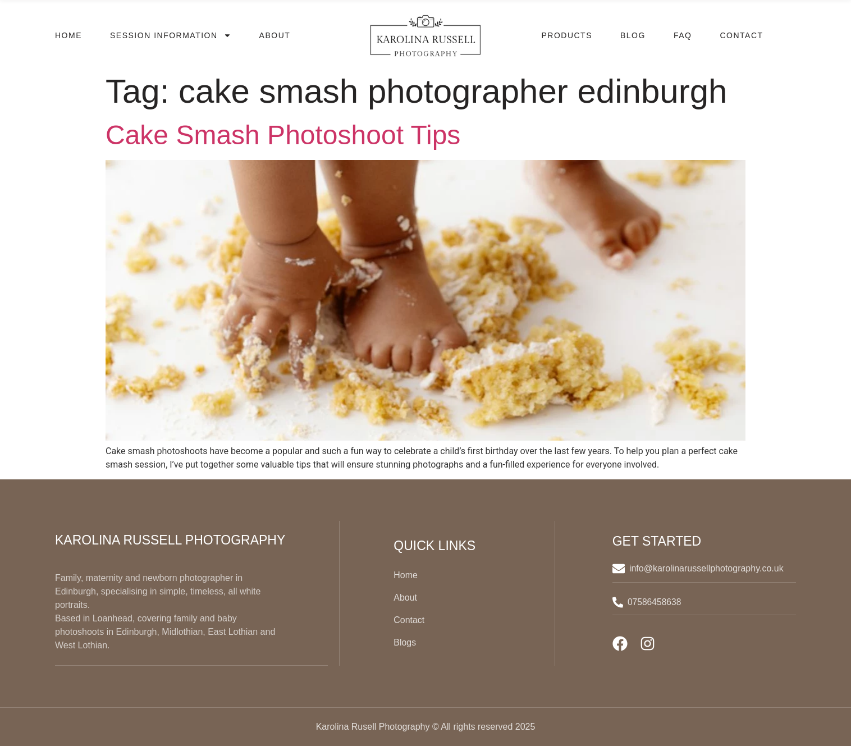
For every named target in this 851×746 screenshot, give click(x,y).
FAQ (683, 35)
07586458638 (655, 602)
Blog (633, 35)
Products (566, 35)
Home (68, 35)
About (275, 35)
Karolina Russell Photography (170, 540)
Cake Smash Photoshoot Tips (283, 135)
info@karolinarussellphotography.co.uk (707, 568)
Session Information (170, 35)
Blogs (405, 642)
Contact (741, 35)
